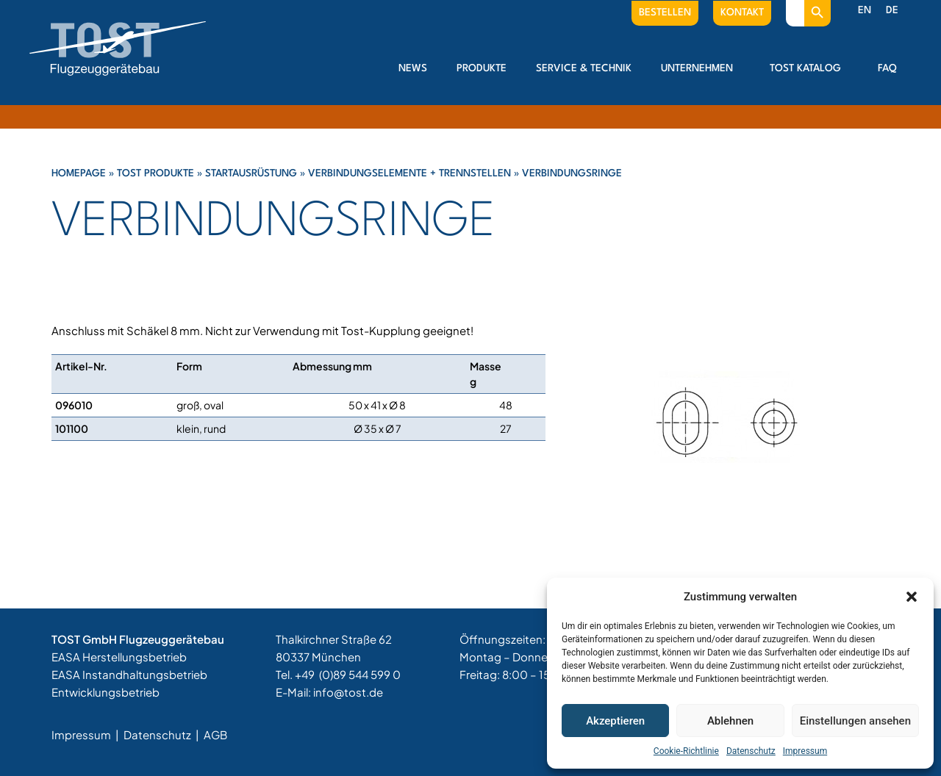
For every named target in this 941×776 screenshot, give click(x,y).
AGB (215, 734)
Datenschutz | (162, 734)
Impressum (805, 751)
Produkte (482, 68)
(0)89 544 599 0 (360, 674)
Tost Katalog (809, 68)
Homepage (78, 173)
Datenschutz (751, 751)
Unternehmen (700, 68)
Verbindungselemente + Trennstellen (409, 173)
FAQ (887, 68)
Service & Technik (583, 68)
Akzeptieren (615, 721)
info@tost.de (348, 692)
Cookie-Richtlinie (686, 751)
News (412, 68)
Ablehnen (730, 721)
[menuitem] (865, 11)
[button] (911, 596)
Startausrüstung (251, 173)
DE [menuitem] (892, 10)
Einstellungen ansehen (855, 721)
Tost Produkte (155, 173)
